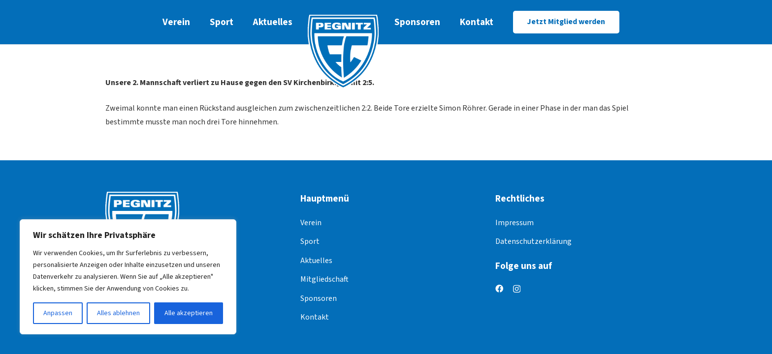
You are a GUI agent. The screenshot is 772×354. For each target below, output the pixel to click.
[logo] (343, 51)
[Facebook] (499, 289)
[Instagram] (516, 289)
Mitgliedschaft (324, 279)
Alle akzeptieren (188, 313)
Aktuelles (316, 260)
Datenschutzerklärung (533, 241)
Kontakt (314, 317)
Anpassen (57, 313)
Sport (310, 241)
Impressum (514, 222)
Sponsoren (318, 298)
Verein (311, 222)
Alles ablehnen (118, 313)
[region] (128, 276)
